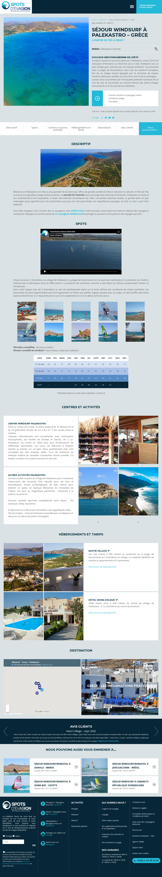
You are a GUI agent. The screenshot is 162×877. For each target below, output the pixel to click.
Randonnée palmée (79, 826)
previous (5, 731)
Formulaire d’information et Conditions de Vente (143, 815)
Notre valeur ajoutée (110, 820)
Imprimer (113, 118)
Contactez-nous (138, 802)
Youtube (49, 835)
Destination (104, 127)
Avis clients (127, 127)
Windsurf (103, 20)
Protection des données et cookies (113, 835)
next (156, 731)
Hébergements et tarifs (81, 128)
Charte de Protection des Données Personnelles (16, 862)
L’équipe (105, 814)
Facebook (102, 118)
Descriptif (11, 127)
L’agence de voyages (110, 809)
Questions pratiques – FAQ (143, 836)
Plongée (74, 809)
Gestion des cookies (140, 853)
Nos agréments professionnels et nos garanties (114, 827)
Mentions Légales (139, 808)
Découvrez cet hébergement (102, 566)
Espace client (137, 847)
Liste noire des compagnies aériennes (143, 823)
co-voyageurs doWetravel (69, 213)
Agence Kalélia (138, 841)
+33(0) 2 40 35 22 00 (148, 860)
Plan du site (137, 830)
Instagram (50, 844)
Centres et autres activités (57, 128)
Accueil (94, 20)
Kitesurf (74, 820)
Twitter (106, 118)
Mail (109, 118)
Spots (35, 127)
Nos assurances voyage (111, 842)
